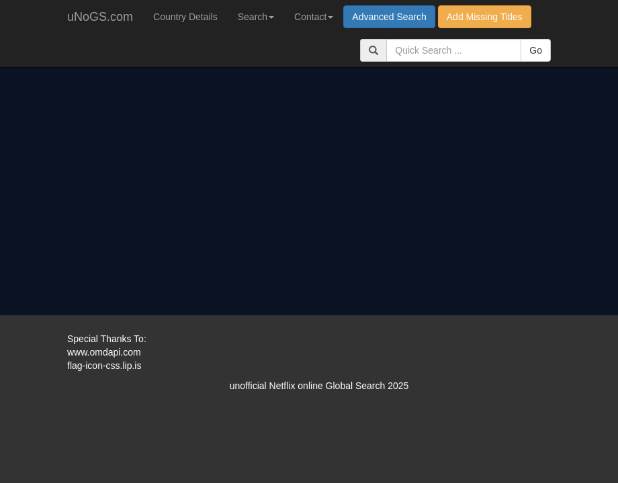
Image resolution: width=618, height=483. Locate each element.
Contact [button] (313, 16)
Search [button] (256, 16)
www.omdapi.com (104, 352)
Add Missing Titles (485, 16)
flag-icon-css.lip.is (104, 365)
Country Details (185, 16)
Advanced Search (389, 16)
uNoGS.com (100, 16)
